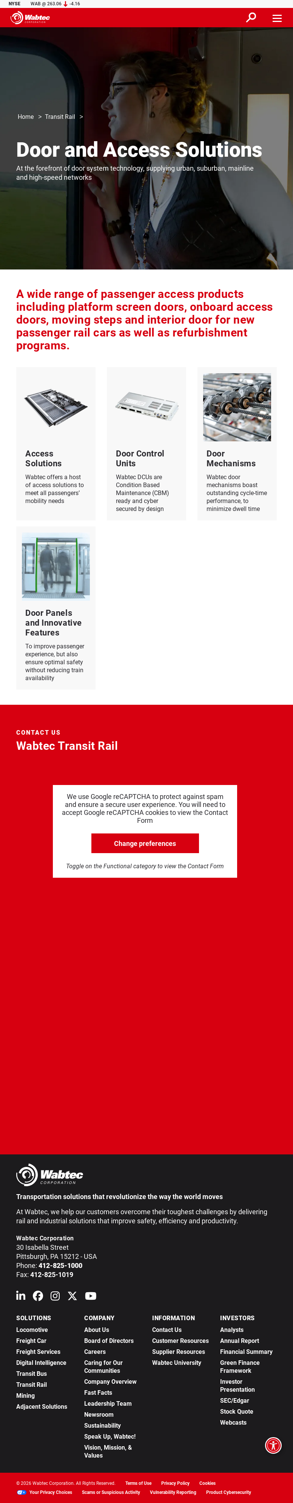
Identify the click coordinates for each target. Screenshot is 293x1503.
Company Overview (110, 1381)
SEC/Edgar (234, 1400)
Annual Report (239, 1340)
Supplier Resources (178, 1351)
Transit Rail (60, 117)
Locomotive (32, 1329)
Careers (95, 1351)
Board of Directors (109, 1340)
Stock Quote (236, 1411)
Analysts (232, 1329)
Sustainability (102, 1425)
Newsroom (99, 1414)
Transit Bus (31, 1373)
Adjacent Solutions (41, 1406)
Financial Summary (246, 1351)
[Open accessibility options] (273, 1445)
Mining (25, 1395)
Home (26, 117)
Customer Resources (180, 1340)
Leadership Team (108, 1403)
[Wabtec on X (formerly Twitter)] (72, 1297)
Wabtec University (176, 1362)
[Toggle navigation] (277, 17)
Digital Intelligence (41, 1362)
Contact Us (167, 1329)
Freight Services (38, 1351)
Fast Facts (98, 1392)
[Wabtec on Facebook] (38, 1297)
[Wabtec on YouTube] (91, 1297)
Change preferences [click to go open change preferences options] (145, 843)
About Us (96, 1329)
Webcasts (233, 1422)
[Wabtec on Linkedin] (20, 1297)
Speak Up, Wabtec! (110, 1436)
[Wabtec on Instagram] (55, 1297)
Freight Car (31, 1340)
